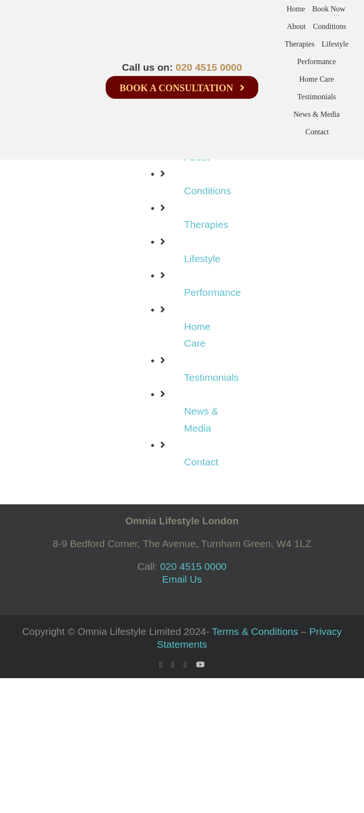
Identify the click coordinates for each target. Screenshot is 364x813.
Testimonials (211, 377)
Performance (212, 292)
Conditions (207, 190)
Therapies (206, 224)
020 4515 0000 (209, 67)
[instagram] (185, 665)
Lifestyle (202, 258)
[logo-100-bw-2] (33, 60)
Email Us (182, 579)
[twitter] (173, 665)
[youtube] (200, 664)
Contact (201, 461)
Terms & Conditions (255, 631)
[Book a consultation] (182, 87)
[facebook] (160, 665)
